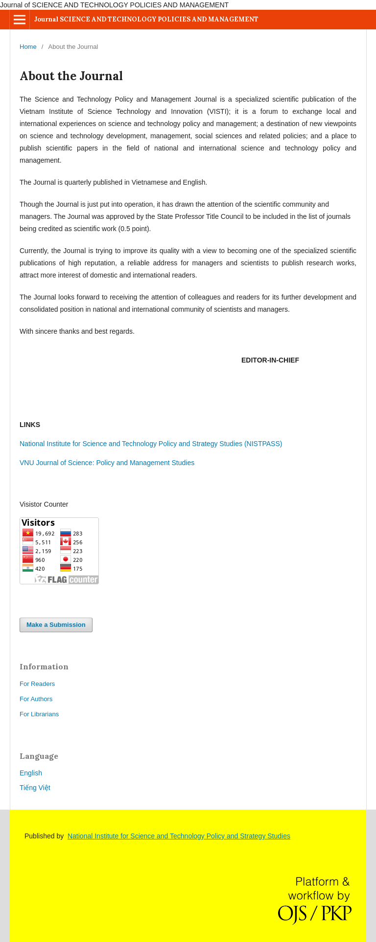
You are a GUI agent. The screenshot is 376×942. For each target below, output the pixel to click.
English (31, 773)
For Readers (37, 683)
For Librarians (39, 714)
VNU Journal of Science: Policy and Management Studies (107, 463)
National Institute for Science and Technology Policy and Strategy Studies (179, 836)
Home (28, 46)
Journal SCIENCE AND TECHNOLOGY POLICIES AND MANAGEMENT (146, 19)
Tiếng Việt (35, 788)
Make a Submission (56, 624)
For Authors (36, 699)
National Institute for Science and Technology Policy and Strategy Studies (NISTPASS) (152, 444)
